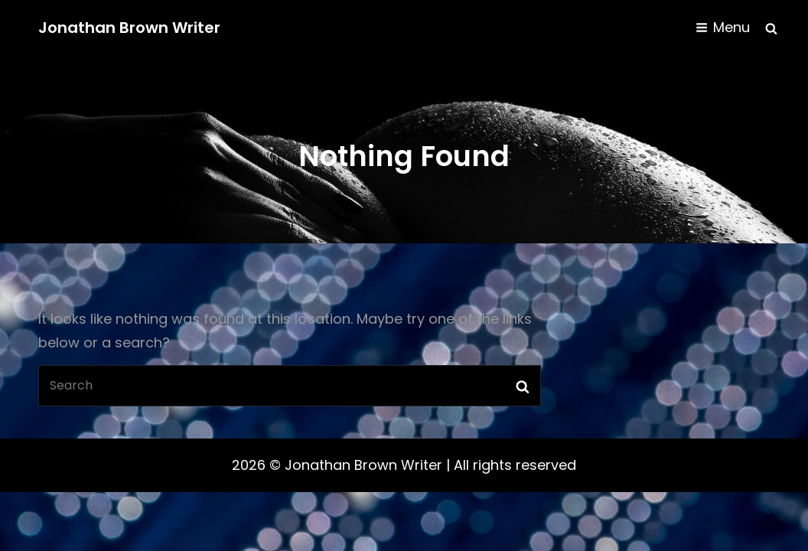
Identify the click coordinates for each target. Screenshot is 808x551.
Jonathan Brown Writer (129, 27)
